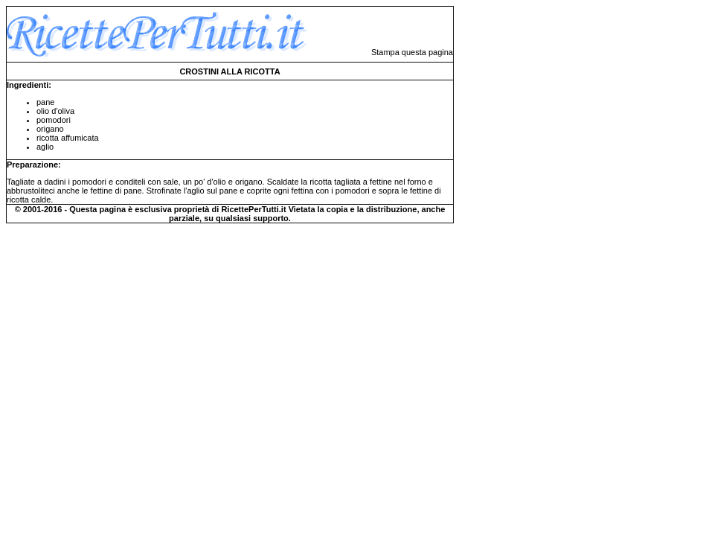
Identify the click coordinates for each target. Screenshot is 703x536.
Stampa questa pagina (412, 52)
